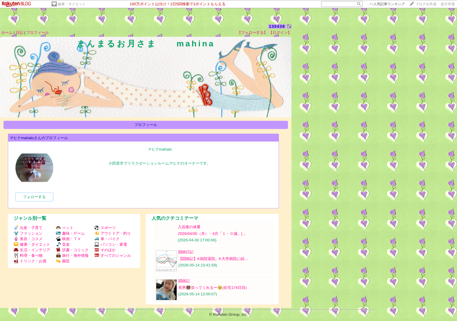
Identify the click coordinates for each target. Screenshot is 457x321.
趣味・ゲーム (70, 233)
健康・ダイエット (72, 4)
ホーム (7, 32)
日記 (19, 32)
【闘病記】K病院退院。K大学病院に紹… (213, 259)
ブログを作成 (425, 4)
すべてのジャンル (112, 255)
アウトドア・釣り (112, 233)
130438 (277, 26)
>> (387, 4)
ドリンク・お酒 (30, 261)
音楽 (63, 244)
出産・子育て (28, 228)
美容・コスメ (28, 239)
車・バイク (106, 239)
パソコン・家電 (110, 244)
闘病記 (184, 281)
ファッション (28, 233)
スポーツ (105, 228)
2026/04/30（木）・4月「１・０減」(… (212, 233)
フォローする (34, 197)
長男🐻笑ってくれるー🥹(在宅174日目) (212, 287)
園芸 (63, 261)
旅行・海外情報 (72, 255)
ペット (64, 228)
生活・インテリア (32, 250)
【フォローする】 (252, 32)
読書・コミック (72, 250)
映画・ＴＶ (68, 239)
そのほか (105, 250)
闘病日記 (186, 252)
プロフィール (37, 32)
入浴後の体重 (189, 227)
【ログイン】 (280, 32)
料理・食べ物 (28, 255)
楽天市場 (448, 4)
